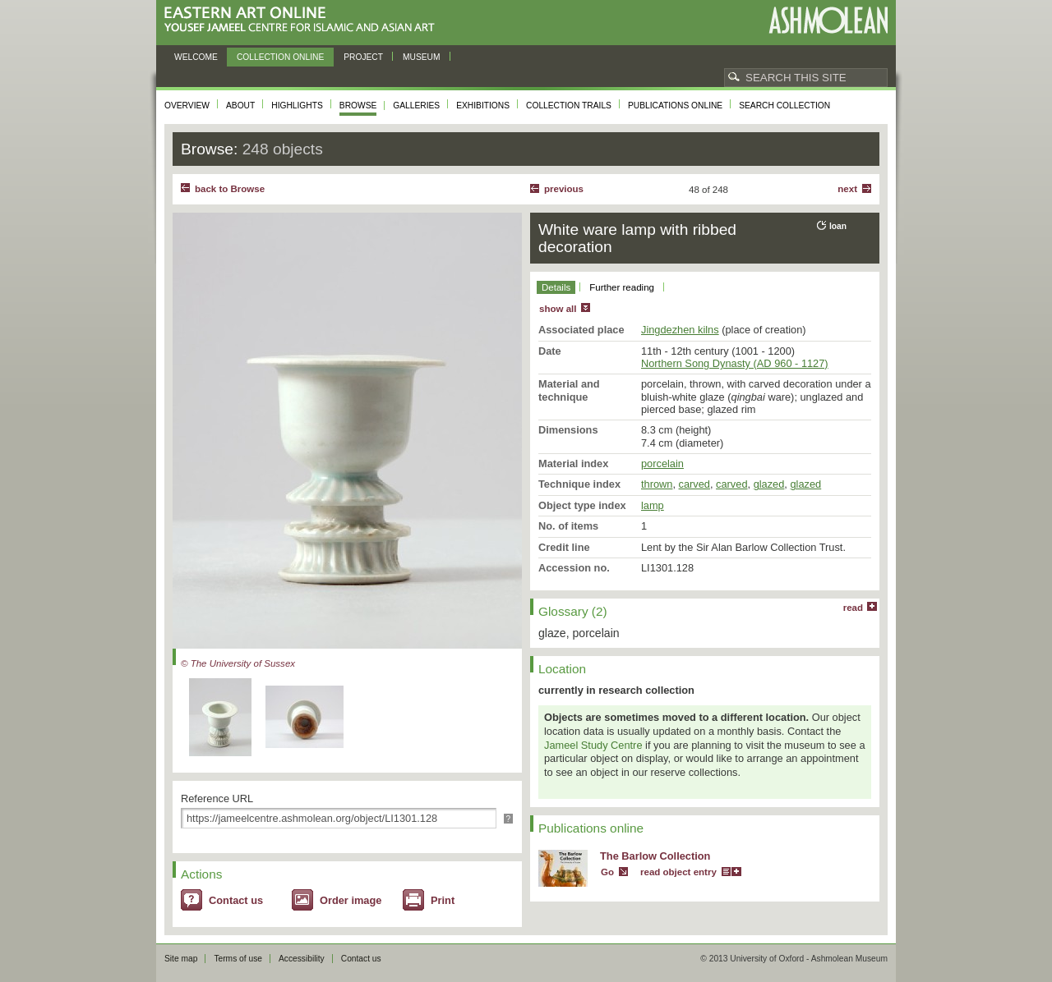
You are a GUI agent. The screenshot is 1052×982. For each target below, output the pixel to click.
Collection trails (568, 105)
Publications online (675, 105)
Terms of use (238, 958)
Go (607, 872)
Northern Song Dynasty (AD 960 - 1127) (734, 363)
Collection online (280, 57)
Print (442, 900)
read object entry (678, 872)
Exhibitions (483, 105)
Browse (358, 105)
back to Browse (230, 189)
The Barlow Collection (655, 856)
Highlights (297, 105)
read (853, 608)
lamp (652, 505)
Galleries (416, 105)
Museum (422, 57)
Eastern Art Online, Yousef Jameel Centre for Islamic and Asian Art (303, 20)
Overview (187, 105)
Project (363, 57)
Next (847, 189)
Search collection (784, 105)
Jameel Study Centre (593, 745)
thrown (656, 484)
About (240, 105)
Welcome (196, 57)
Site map (180, 958)
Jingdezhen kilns (680, 330)
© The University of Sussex (238, 663)
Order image (350, 900)
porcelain (662, 463)
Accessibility (302, 958)
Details (556, 287)
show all (557, 309)
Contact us (236, 900)
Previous (564, 189)
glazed (769, 484)
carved (694, 484)
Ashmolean (828, 20)
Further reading (621, 287)
